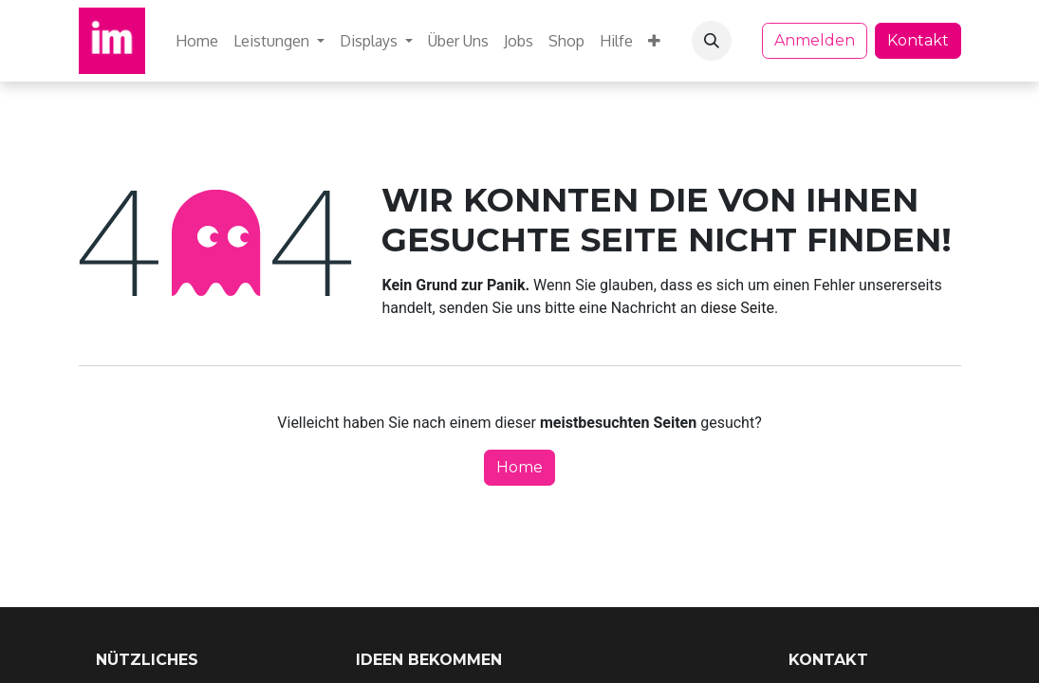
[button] (712, 41)
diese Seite (737, 308)
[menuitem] (197, 41)
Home (519, 467)
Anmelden (814, 40)
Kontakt (918, 40)
